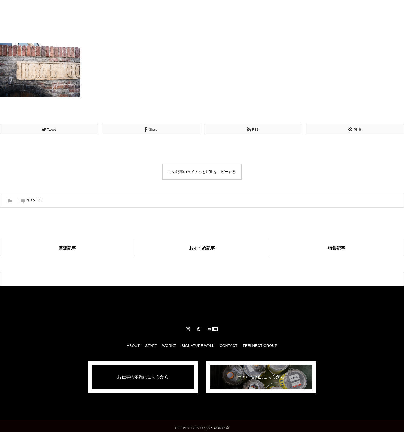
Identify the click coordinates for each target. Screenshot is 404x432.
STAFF (165, 11)
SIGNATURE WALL (223, 11)
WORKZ (189, 11)
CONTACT (259, 11)
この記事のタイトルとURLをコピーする (202, 172)
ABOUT (142, 11)
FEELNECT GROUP (260, 345)
